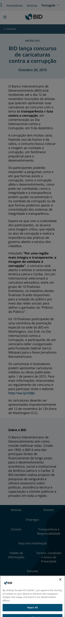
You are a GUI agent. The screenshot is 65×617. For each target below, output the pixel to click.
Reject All (32, 609)
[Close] (60, 581)
